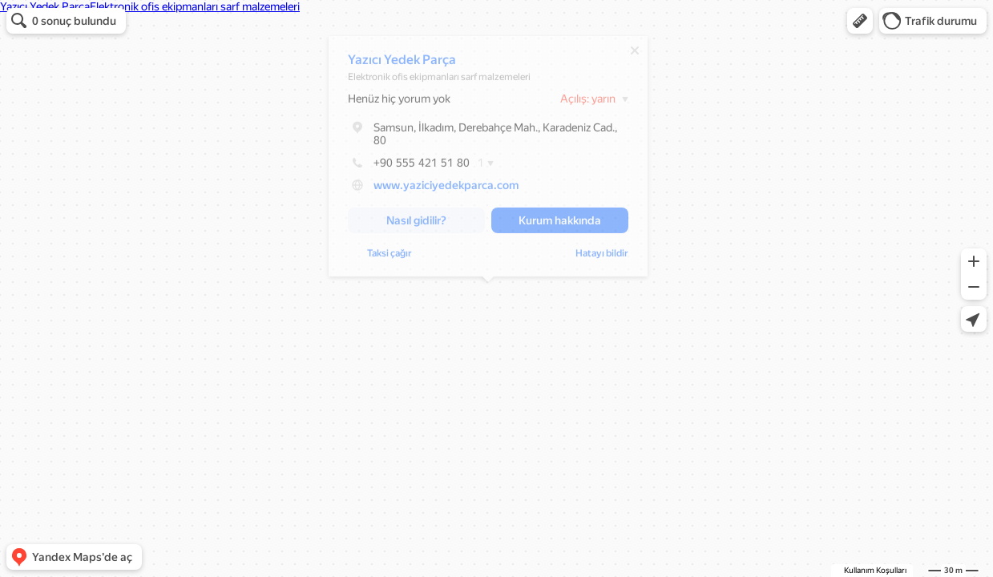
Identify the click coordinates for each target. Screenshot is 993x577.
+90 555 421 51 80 (409, 166)
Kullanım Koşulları (875, 570)
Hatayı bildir (374, 257)
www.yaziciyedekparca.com (446, 189)
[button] (860, 21)
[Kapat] (634, 54)
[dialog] (488, 160)
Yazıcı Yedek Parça (402, 63)
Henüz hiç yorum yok (399, 102)
